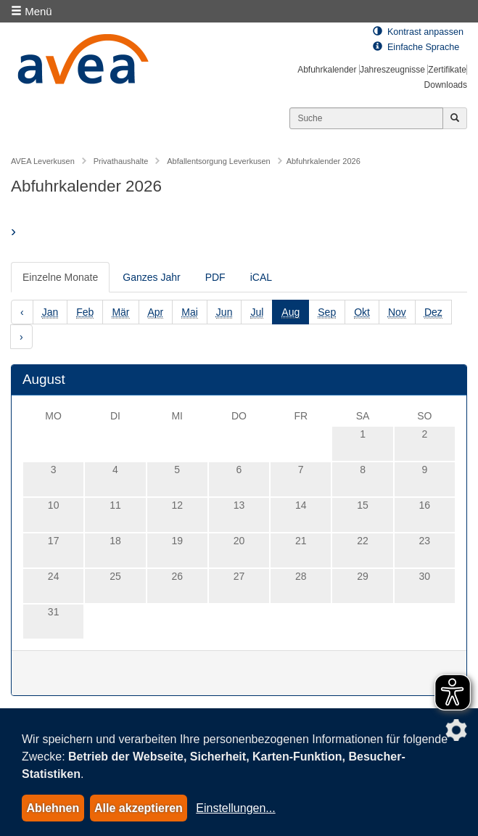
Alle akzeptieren (138, 808)
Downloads (445, 85)
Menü (31, 11)
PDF (215, 277)
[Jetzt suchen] (454, 118)
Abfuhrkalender (326, 70)
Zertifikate (447, 70)
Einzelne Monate (60, 277)
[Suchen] (366, 118)
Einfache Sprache (416, 47)
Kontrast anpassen (418, 32)
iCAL (261, 277)
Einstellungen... (235, 808)
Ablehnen (52, 808)
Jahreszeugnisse (392, 70)
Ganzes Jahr (151, 277)
